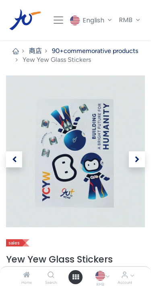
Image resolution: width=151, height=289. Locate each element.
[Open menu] (75, 277)
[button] (14, 159)
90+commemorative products (95, 51)
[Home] (26, 275)
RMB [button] (126, 19)
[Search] (51, 275)
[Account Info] (124, 275)
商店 (35, 51)
